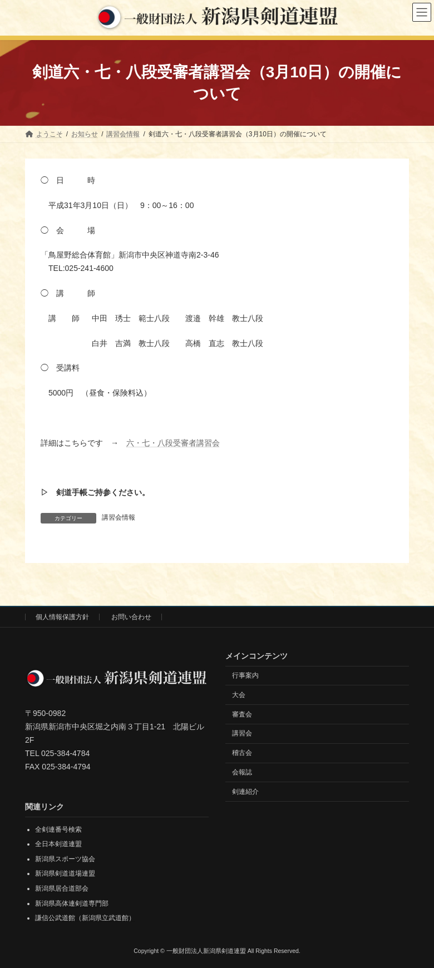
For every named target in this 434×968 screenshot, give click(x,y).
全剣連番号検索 (58, 829)
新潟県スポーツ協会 (65, 859)
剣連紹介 (245, 792)
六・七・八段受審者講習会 (173, 442)
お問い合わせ (131, 617)
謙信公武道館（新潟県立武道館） (85, 918)
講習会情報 (118, 517)
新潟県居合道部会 (61, 888)
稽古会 (242, 753)
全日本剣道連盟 (58, 844)
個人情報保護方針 (62, 617)
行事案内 (245, 675)
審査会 (242, 714)
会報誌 (242, 772)
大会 (238, 695)
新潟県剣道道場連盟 (65, 873)
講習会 (242, 733)
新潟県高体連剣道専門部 (71, 903)
